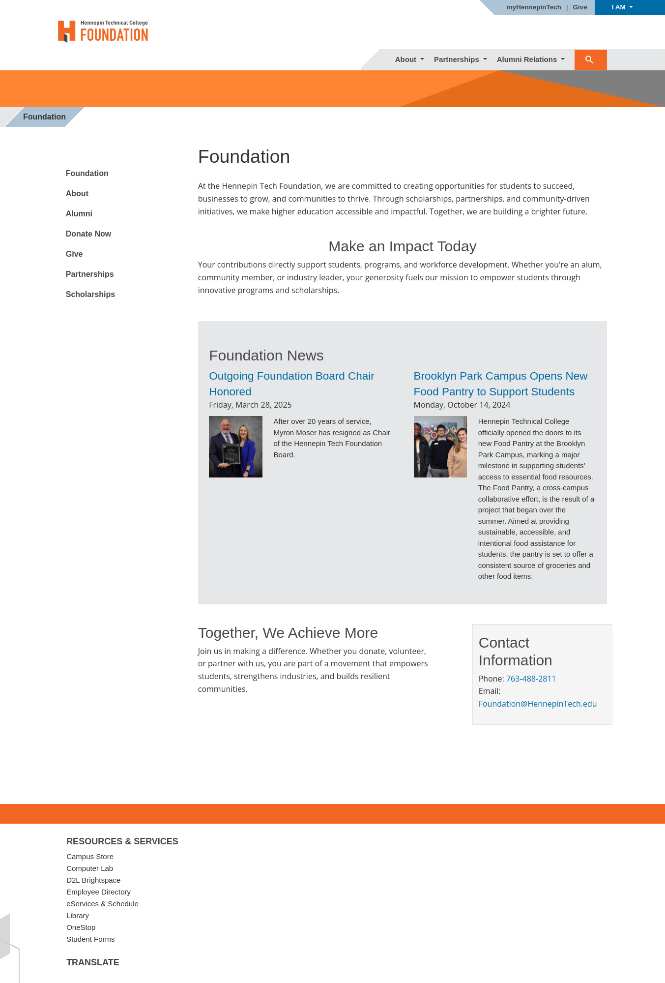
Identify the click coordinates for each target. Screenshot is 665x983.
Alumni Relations (528, 59)
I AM (620, 7)
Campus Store (90, 856)
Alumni (79, 213)
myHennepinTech (533, 7)
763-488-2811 (531, 678)
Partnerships (457, 59)
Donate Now (88, 234)
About (406, 59)
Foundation (87, 173)
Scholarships (90, 294)
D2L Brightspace (93, 880)
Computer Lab (89, 868)
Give (580, 7)
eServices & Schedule (102, 903)
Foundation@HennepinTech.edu (538, 703)
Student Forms (90, 939)
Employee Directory (98, 892)
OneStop (80, 927)
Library (77, 915)
